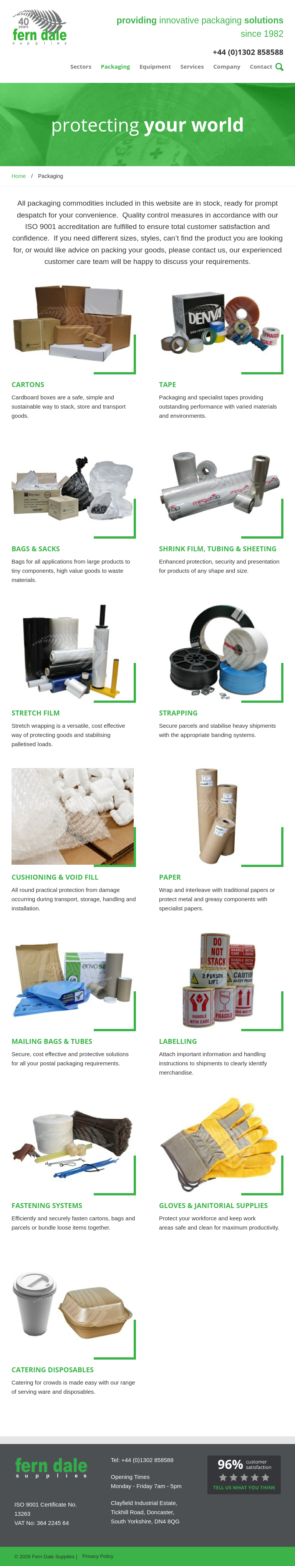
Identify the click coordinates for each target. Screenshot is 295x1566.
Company (226, 66)
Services (192, 66)
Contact (261, 66)
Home (19, 176)
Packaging (115, 66)
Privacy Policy (97, 1556)
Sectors (80, 66)
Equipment (155, 66)
